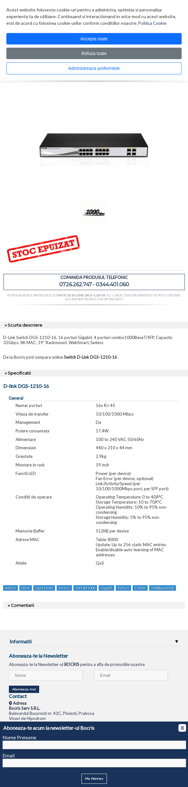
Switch (10, 588)
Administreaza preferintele (94, 68)
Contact (18, 696)
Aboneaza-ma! (24, 689)
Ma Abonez (94, 779)
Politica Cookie (152, 23)
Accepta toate (94, 38)
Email (9, 755)
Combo (140, 588)
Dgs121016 (44, 588)
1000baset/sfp (162, 588)
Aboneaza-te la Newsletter (38, 656)
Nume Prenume (19, 737)
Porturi (64, 588)
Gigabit (106, 588)
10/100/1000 (85, 588)
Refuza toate (94, 53)
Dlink (25, 588)
